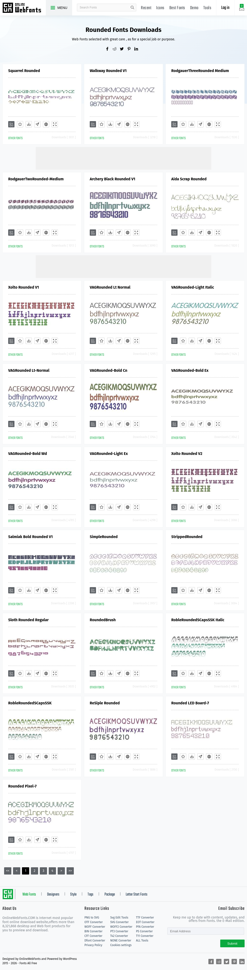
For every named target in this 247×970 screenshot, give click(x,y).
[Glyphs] (37, 124)
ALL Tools (142, 940)
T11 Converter (144, 936)
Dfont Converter (94, 940)
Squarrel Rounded (24, 70)
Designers (53, 894)
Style (73, 894)
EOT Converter (145, 922)
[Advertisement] (123, 158)
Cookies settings (120, 945)
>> (70, 871)
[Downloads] (29, 124)
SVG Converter (119, 922)
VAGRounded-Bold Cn (108, 370)
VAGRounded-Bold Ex (189, 370)
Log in (225, 7)
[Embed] (46, 124)
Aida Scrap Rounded (188, 179)
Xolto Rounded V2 (186, 453)
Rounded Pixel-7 (22, 786)
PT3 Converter (119, 931)
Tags (90, 894)
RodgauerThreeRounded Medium (200, 70)
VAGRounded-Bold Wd (27, 453)
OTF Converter (93, 922)
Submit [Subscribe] (232, 943)
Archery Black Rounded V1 (112, 179)
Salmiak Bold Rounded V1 (30, 536)
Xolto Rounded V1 (23, 287)
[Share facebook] (109, 49)
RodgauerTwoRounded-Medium (36, 179)
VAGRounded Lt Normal (110, 287)
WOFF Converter (94, 926)
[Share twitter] (123, 49)
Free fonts (24, 8)
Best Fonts (177, 8)
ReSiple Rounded (105, 703)
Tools (207, 8)
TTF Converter (145, 917)
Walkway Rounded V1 (108, 70)
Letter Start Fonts (136, 894)
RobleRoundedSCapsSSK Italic (197, 620)
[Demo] (55, 124)
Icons (160, 8)
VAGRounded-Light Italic (192, 287)
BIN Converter (93, 931)
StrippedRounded (186, 536)
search (132, 7)
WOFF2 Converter (121, 926)
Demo (194, 8)
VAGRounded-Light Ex (109, 453)
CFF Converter (93, 936)
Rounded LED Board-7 (190, 703)
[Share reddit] (116, 49)
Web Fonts (29, 894)
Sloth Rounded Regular (28, 620)
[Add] (11, 124)
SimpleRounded (104, 536)
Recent (146, 8)
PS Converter (144, 931)
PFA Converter (145, 926)
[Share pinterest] (130, 49)
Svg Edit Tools (119, 917)
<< (7, 871)
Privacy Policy (93, 945)
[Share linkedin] (138, 49)
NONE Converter (120, 940)
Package (109, 894)
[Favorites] (20, 124)
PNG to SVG (91, 917)
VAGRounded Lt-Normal (28, 370)
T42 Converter (119, 936)
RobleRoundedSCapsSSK (30, 703)
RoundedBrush (103, 620)
